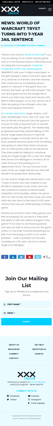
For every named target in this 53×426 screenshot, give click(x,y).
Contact (14, 358)
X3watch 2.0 (27, 2)
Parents (41, 45)
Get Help (39, 345)
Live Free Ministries (38, 382)
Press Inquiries (36, 403)
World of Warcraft (34, 54)
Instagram (34, 400)
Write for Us (39, 349)
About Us (14, 345)
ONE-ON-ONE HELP (43, 2)
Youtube (33, 396)
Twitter (12, 400)
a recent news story (15, 113)
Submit (26, 322)
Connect (14, 354)
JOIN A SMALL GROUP (11, 2)
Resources (14, 349)
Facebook (13, 396)
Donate (42, 8)
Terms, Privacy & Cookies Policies (26, 418)
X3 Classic (9, 45)
